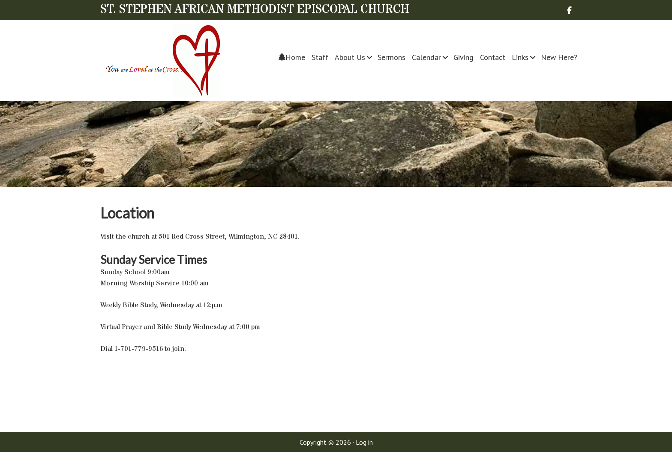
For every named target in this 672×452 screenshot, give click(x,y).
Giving (463, 57)
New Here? (559, 57)
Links (520, 57)
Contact (492, 57)
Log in (364, 442)
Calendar (426, 57)
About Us (350, 57)
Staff (320, 57)
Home (292, 57)
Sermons (391, 57)
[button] (369, 57)
